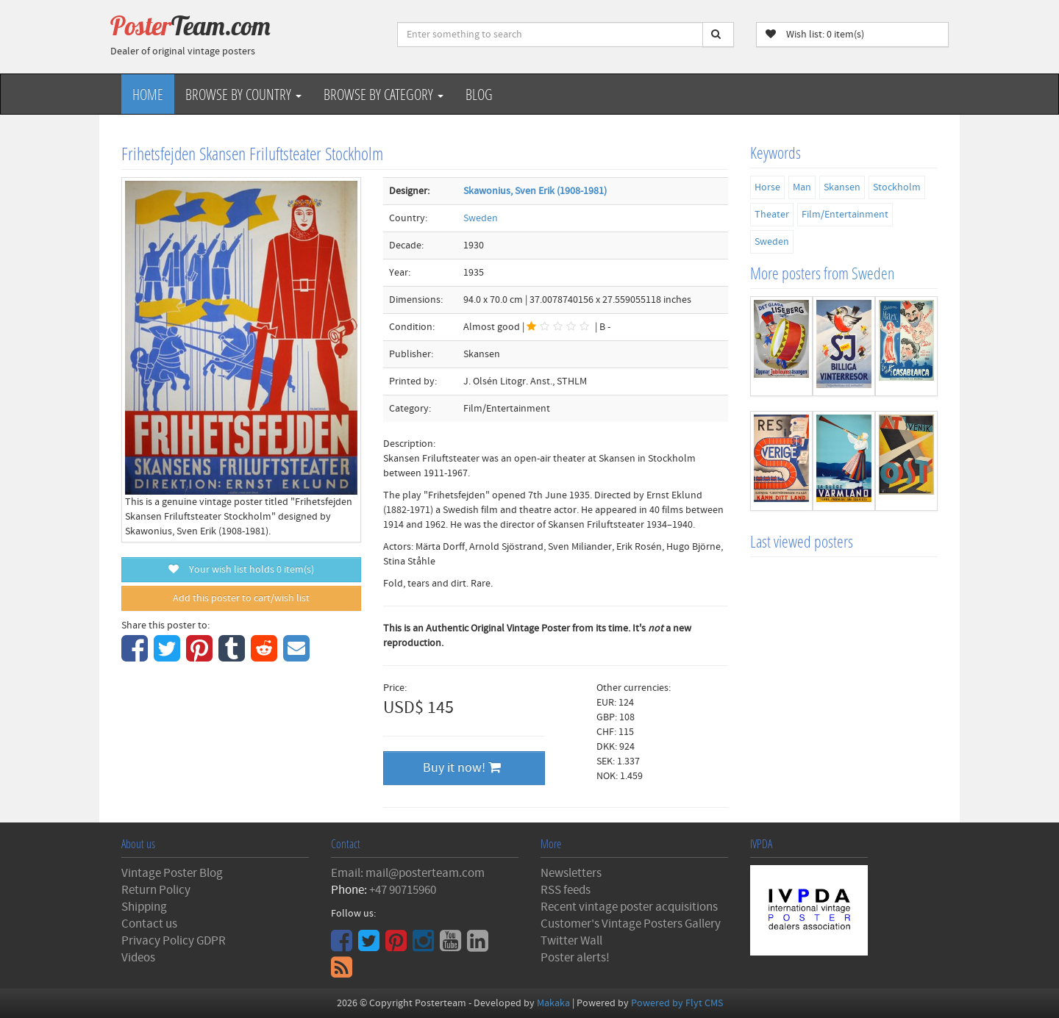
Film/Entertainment (845, 214)
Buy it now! (462, 767)
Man (802, 187)
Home (147, 94)
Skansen (842, 187)
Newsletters (571, 873)
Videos (138, 958)
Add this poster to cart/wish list (241, 598)
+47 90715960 (402, 890)
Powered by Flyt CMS (677, 1003)
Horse (767, 187)
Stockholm (897, 187)
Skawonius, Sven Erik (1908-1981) (535, 191)
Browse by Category (383, 94)
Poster (190, 26)
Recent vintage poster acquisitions (629, 907)
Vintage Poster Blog (172, 873)
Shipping (144, 907)
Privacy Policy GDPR (173, 941)
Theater (772, 214)
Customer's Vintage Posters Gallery (631, 924)
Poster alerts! (575, 958)
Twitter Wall (571, 941)
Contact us (149, 924)
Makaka (553, 1003)
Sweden (480, 218)
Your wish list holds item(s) (241, 569)
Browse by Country (243, 94)
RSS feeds (566, 890)
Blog (479, 94)
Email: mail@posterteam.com (408, 873)
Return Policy (155, 890)
